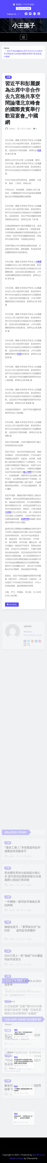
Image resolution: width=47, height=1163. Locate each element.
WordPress (38, 1154)
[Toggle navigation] (23, 37)
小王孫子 (23, 25)
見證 (39, 254)
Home (6, 50)
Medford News (16, 1158)
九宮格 (8, 616)
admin (12, 233)
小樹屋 (38, 366)
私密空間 (25, 623)
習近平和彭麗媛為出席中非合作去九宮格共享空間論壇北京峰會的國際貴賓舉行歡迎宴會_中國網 (23, 56)
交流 (19, 458)
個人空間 (27, 576)
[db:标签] (13, 708)
